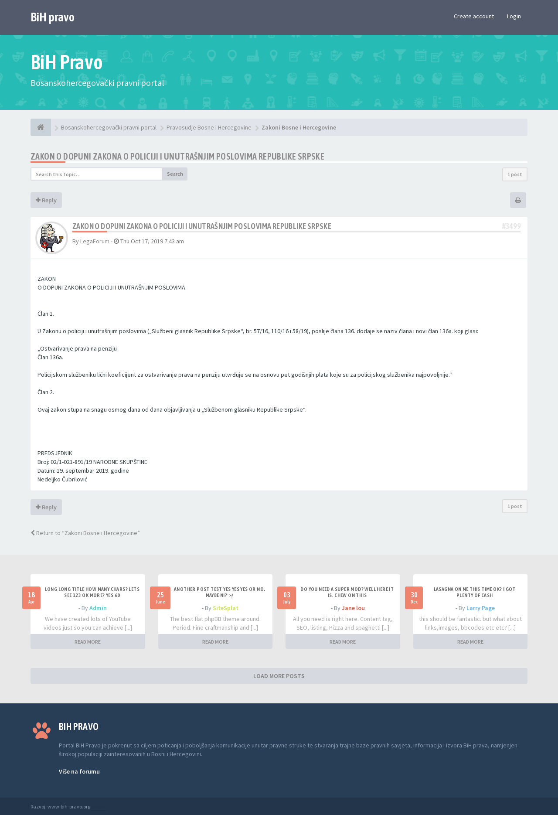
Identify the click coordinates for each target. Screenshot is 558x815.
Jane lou (353, 608)
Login (514, 16)
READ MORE (88, 641)
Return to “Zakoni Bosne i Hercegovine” (85, 533)
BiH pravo (53, 17)
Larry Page (480, 608)
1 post (514, 174)
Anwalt (99, 806)
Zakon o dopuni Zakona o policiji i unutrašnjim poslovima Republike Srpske (177, 156)
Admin (98, 608)
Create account (474, 16)
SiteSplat (225, 608)
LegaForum (94, 241)
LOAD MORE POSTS (279, 676)
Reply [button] (46, 200)
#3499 (511, 226)
